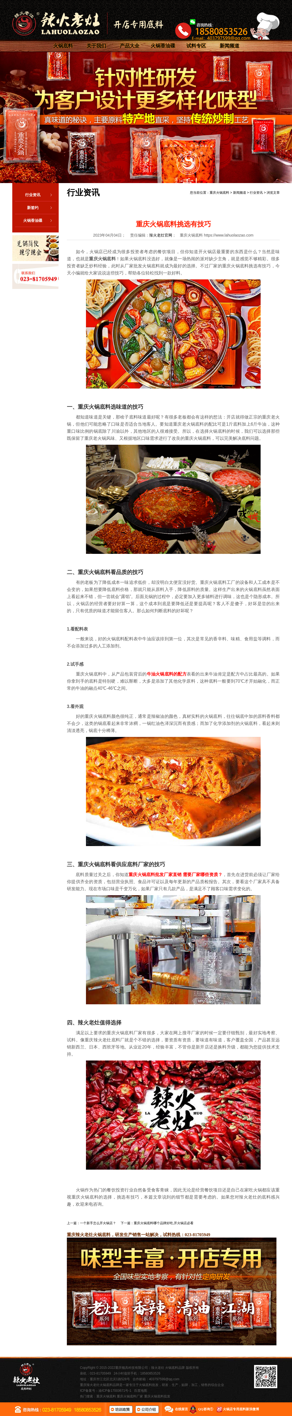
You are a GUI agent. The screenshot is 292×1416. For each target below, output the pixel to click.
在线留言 (181, 1409)
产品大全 (129, 46)
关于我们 (96, 46)
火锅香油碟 (163, 46)
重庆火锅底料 (219, 193)
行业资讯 (40, 195)
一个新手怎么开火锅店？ (98, 1223)
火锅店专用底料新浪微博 (241, 1409)
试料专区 (196, 46)
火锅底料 (63, 46)
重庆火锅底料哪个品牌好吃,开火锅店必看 (163, 1223)
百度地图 (140, 1391)
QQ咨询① (205, 1409)
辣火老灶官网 (160, 235)
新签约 (41, 207)
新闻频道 (229, 46)
